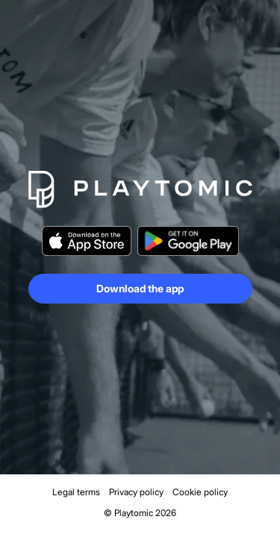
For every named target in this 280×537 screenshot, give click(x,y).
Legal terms (76, 491)
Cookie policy (200, 491)
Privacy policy (136, 491)
